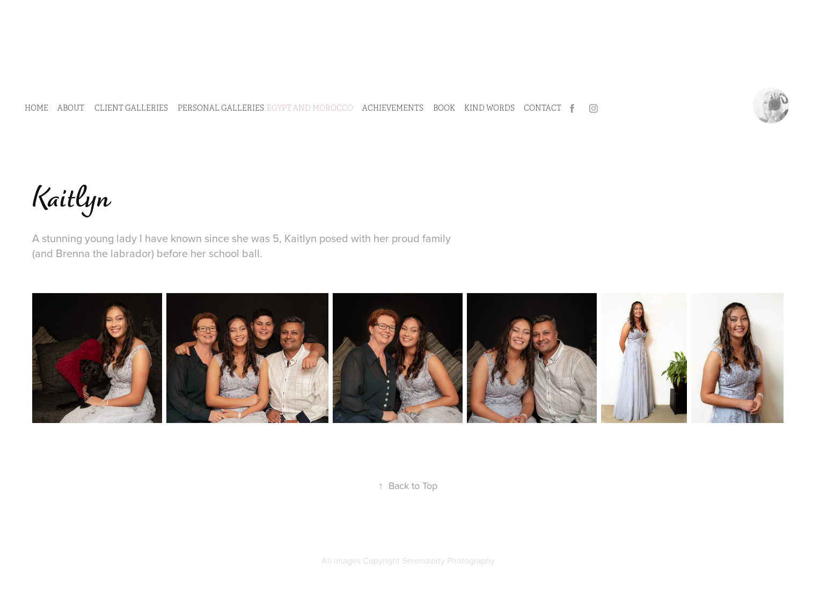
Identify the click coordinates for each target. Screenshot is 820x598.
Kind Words (489, 108)
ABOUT (70, 108)
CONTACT (542, 108)
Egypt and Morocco (310, 108)
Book (444, 108)
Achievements (392, 108)
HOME (36, 108)
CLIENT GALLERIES (131, 108)
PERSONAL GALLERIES (221, 108)
